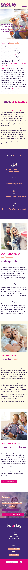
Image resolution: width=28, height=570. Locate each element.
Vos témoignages (14, 543)
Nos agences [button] (14, 534)
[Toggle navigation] (24, 5)
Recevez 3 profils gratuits (13, 514)
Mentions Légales (15, 566)
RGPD (22, 566)
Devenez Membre (14, 541)
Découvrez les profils (14, 538)
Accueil (14, 532)
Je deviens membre (8, 481)
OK (20, 562)
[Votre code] (12, 562)
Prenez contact (10, 510)
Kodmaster (19, 568)
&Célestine (14, 568)
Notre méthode (14, 536)
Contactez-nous (14, 545)
